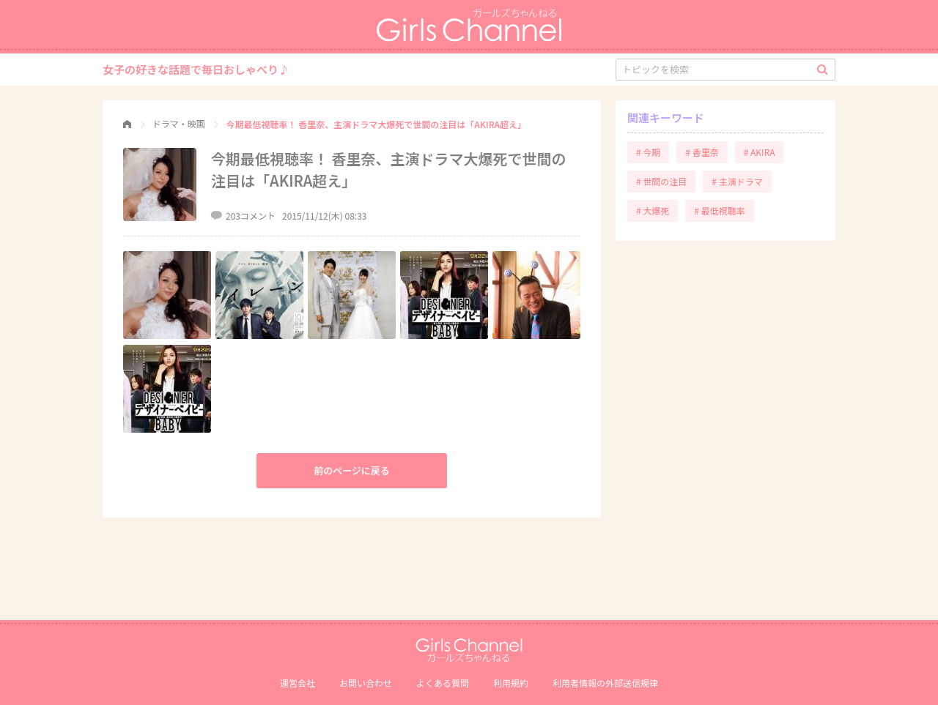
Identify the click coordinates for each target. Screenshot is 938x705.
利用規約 (510, 682)
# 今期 (648, 152)
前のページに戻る (352, 470)
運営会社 (297, 682)
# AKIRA (759, 152)
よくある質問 (442, 682)
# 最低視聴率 (719, 210)
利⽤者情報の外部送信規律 (605, 682)
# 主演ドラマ (737, 181)
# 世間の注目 (661, 181)
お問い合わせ (365, 682)
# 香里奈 (701, 152)
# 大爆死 (652, 210)
